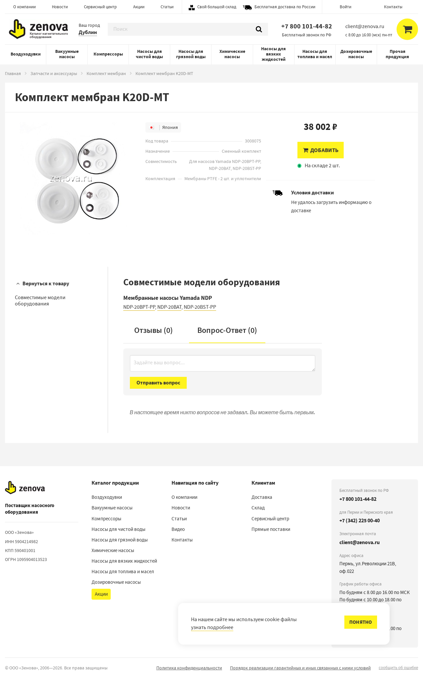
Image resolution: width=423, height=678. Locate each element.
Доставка (261, 497)
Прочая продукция (397, 54)
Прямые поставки (270, 529)
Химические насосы (232, 54)
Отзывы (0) (153, 330)
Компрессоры (108, 54)
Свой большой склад (216, 7)
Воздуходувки (26, 54)
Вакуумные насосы (67, 54)
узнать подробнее (212, 627)
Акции (138, 7)
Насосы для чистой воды (149, 54)
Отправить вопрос (158, 382)
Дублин (88, 32)
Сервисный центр (100, 7)
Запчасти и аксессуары (53, 73)
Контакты (393, 7)
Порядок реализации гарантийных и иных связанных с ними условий (300, 668)
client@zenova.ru (359, 542)
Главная (13, 73)
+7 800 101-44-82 (306, 26)
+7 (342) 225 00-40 (359, 520)
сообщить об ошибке (398, 667)
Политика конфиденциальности (189, 668)
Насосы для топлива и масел (314, 54)
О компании (24, 7)
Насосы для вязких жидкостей (273, 54)
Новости (60, 7)
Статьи (167, 7)
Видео (178, 529)
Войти (345, 7)
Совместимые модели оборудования (40, 300)
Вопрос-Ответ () (227, 330)
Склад (258, 507)
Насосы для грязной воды (191, 54)
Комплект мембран (106, 73)
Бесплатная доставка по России (284, 7)
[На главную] (25, 487)
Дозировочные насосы (356, 54)
